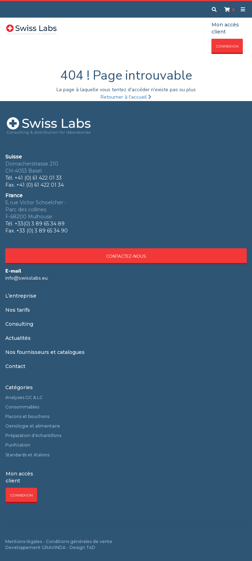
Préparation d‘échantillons (33, 435)
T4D (90, 547)
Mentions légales (23, 541)
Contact (15, 366)
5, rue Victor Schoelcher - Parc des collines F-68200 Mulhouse (35, 209)
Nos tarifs (17, 310)
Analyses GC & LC (24, 397)
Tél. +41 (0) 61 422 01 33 (33, 178)
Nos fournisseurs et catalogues (45, 352)
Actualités (18, 338)
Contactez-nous (126, 256)
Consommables (22, 407)
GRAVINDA (54, 547)
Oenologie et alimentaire (32, 426)
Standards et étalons (27, 454)
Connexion (227, 46)
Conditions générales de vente (79, 541)
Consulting (19, 324)
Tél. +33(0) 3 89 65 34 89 (35, 223)
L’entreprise (20, 296)
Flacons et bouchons (27, 416)
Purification (17, 445)
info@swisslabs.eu (26, 278)
